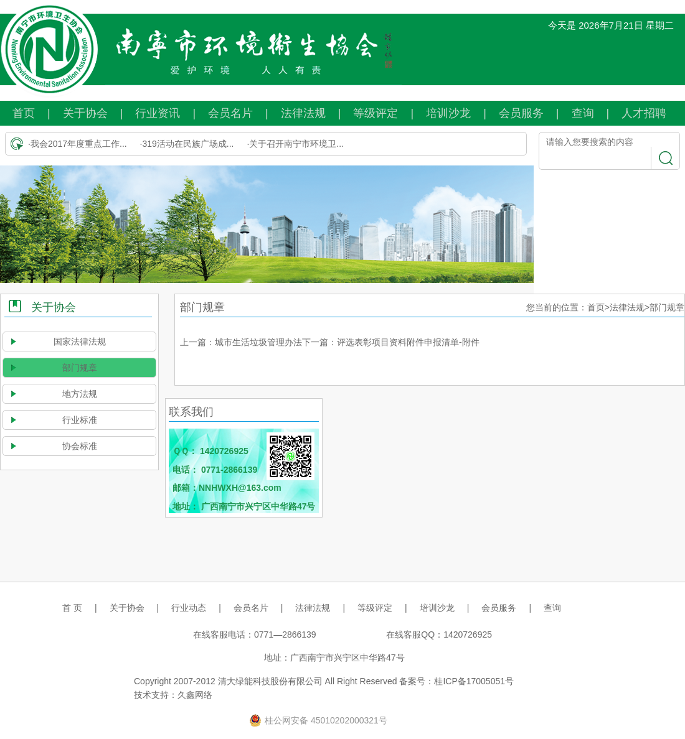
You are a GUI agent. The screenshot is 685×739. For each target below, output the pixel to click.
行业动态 (188, 608)
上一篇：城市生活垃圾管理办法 (241, 342)
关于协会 (85, 113)
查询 (583, 113)
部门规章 (79, 368)
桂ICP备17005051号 (474, 681)
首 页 (72, 608)
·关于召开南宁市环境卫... (295, 144)
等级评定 (375, 113)
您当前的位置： (556, 307)
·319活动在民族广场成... (187, 144)
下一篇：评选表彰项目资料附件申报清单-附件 (390, 342)
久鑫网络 (194, 695)
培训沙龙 (448, 113)
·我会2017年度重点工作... (77, 144)
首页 (23, 113)
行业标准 (79, 420)
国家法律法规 (80, 341)
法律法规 (303, 113)
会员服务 (521, 113)
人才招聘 (643, 113)
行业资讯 (157, 113)
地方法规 (79, 394)
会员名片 (230, 113)
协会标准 (79, 446)
